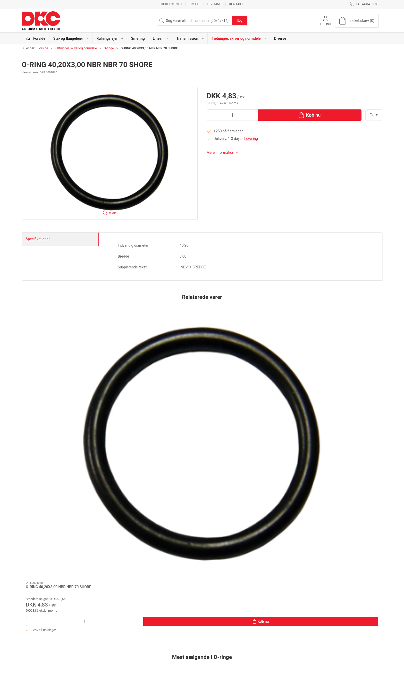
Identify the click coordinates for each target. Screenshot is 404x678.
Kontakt (236, 4)
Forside (43, 48)
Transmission (156, 638)
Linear (150, 631)
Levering (214, 4)
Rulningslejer (155, 617)
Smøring (138, 38)
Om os (194, 4)
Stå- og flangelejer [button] (71, 38)
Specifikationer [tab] (38, 239)
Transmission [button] (190, 38)
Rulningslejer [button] (110, 38)
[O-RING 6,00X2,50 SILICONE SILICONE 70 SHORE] (56, 480)
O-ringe (109, 48)
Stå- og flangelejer (159, 609)
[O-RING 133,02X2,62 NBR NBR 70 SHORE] (129, 480)
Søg (239, 20)
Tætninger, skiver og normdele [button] (239, 38)
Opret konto (171, 4)
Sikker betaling (280, 631)
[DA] (41, 20)
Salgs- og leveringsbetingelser (292, 638)
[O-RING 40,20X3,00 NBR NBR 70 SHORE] (56, 335)
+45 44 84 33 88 (35, 620)
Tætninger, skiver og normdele (76, 48)
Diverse (280, 38)
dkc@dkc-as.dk (34, 625)
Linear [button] (161, 38)
